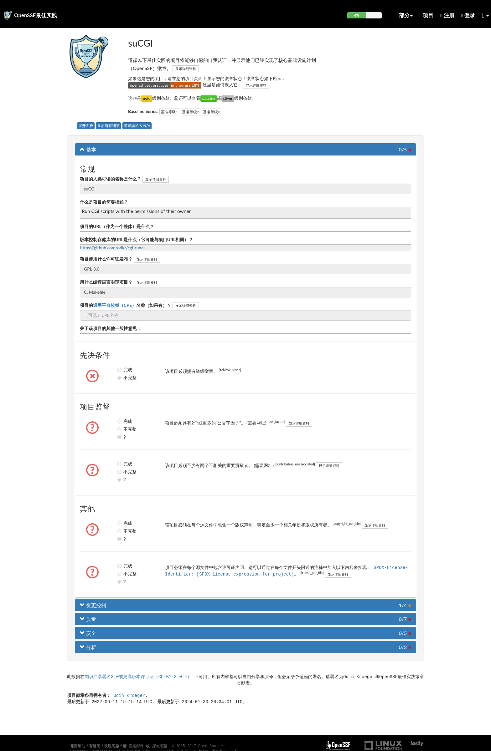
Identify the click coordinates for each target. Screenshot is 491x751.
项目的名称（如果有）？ (125, 305)
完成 (124, 369)
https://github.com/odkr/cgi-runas (112, 247)
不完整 (124, 377)
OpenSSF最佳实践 (35, 15)
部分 (404, 15)
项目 (426, 15)
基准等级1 (169, 111)
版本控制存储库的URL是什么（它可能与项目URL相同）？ (136, 239)
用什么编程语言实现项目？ (106, 282)
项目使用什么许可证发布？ (106, 258)
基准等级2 (190, 111)
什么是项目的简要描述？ (104, 202)
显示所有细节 (108, 125)
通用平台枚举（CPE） (114, 305)
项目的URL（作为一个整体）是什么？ (117, 226)
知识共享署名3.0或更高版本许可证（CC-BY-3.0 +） (138, 676)
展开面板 (85, 125)
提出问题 (159, 746)
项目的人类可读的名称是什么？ (110, 178)
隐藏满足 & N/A (137, 125)
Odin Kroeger (129, 695)
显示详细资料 (185, 69)
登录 (468, 15)
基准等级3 (211, 111)
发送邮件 (136, 746)
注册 (447, 15)
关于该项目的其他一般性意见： (110, 328)
